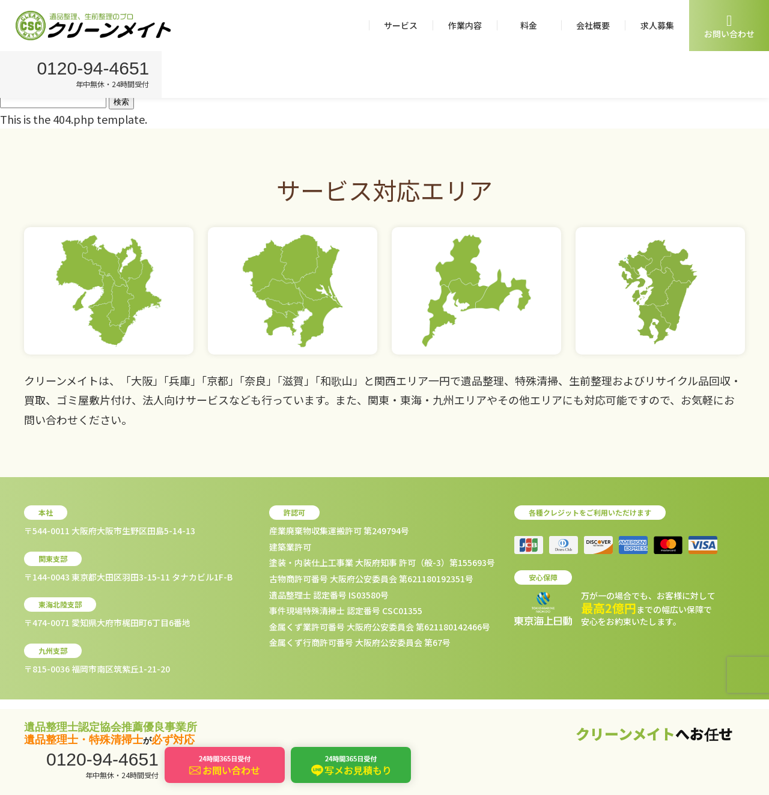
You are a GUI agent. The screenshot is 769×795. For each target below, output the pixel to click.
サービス (401, 25)
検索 (121, 101)
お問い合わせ (729, 26)
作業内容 (465, 25)
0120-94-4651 (94, 69)
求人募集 (657, 25)
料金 (528, 25)
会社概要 (593, 25)
